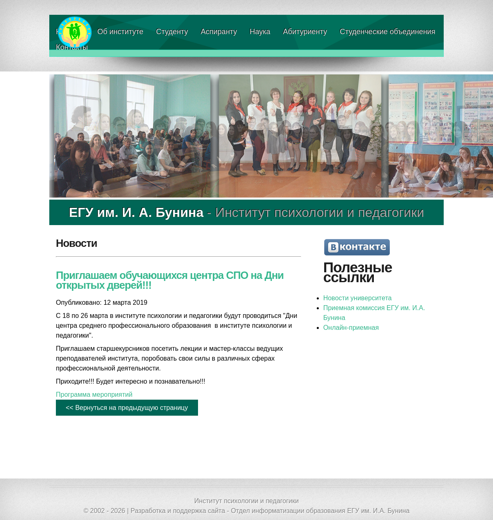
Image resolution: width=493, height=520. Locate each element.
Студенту (172, 32)
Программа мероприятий (94, 394)
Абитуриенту (305, 32)
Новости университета (357, 298)
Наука (260, 32)
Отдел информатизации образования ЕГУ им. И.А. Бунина (320, 510)
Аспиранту (219, 32)
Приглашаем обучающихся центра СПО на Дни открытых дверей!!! (169, 280)
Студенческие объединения (387, 32)
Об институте (120, 32)
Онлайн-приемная (351, 327)
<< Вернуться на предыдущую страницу (127, 407)
